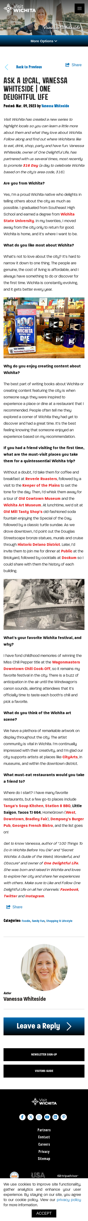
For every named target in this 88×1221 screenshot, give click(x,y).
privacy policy (69, 1200)
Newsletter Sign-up (44, 1054)
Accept (44, 1213)
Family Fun (38, 921)
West (70, 812)
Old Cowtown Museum (40, 498)
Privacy (44, 1152)
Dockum (69, 557)
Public (66, 551)
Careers (44, 1144)
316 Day (30, 165)
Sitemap (44, 1159)
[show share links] (73, 65)
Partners (44, 1130)
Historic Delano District (39, 544)
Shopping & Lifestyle (59, 921)
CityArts (70, 757)
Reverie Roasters (41, 479)
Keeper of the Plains (41, 485)
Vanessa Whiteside (55, 106)
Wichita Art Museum (22, 505)
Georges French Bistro (32, 825)
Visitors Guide (44, 1071)
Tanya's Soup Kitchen (23, 806)
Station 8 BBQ (58, 806)
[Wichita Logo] (20, 8)
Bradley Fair (36, 819)
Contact (44, 1137)
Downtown (14, 819)
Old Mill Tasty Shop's (23, 511)
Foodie (26, 921)
